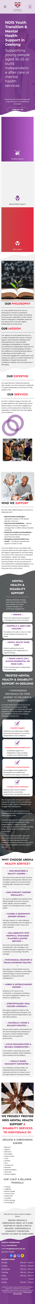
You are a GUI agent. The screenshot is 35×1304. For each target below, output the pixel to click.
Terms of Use (27, 1292)
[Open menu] (5, 7)
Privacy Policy (17, 1294)
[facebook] (11, 1256)
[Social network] (22, 1256)
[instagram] (15, 1256)
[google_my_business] (18, 1256)
